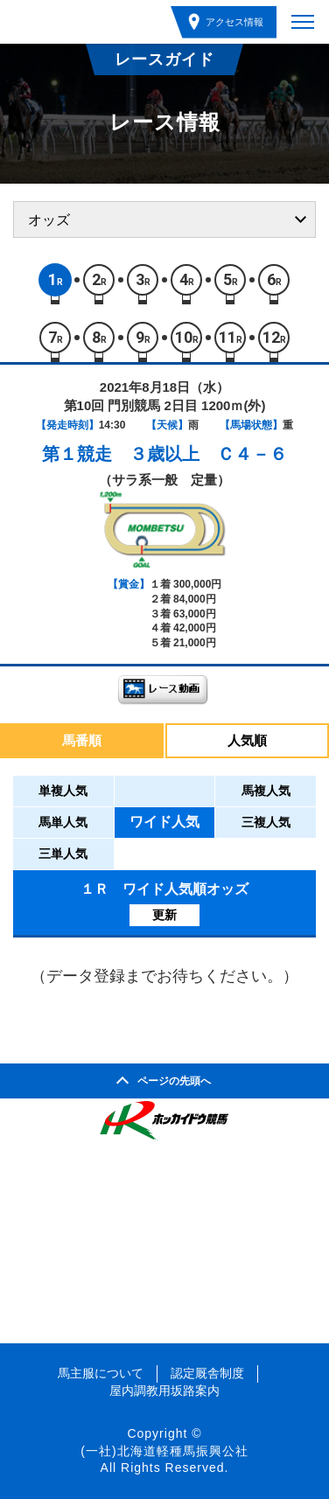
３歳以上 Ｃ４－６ (208, 454)
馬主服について (101, 1373)
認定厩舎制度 (207, 1373)
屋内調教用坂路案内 (164, 1391)
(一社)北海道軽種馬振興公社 (164, 1451)
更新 (164, 915)
